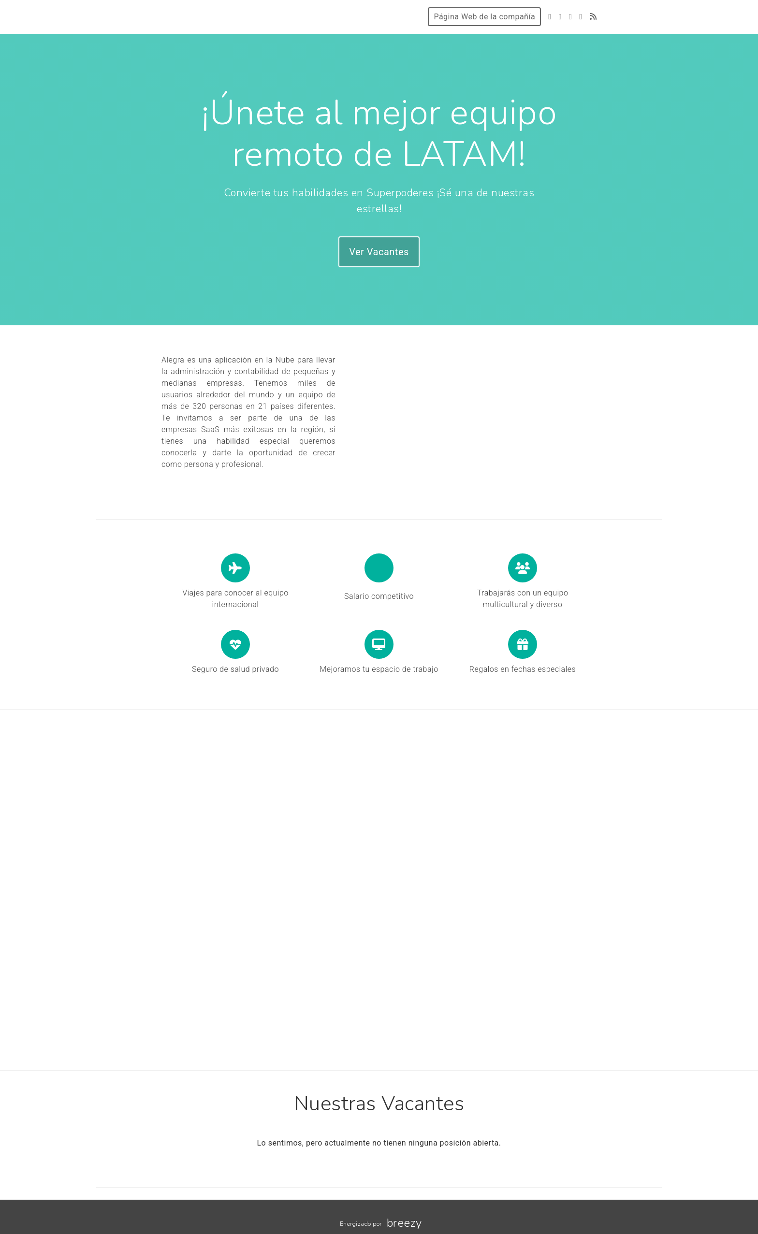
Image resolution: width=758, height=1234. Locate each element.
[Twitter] (549, 16)
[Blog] (593, 16)
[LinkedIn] (580, 16)
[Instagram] (570, 16)
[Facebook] (559, 16)
